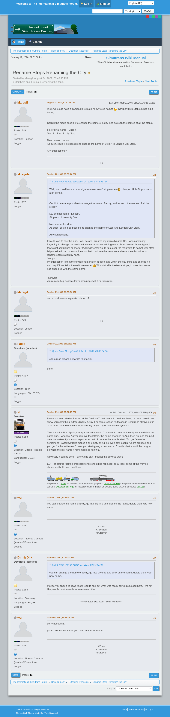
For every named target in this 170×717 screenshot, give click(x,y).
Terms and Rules (136, 709)
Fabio (21, 343)
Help (124, 709)
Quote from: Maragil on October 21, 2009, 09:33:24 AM (80, 351)
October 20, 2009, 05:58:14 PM (61, 174)
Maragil (22, 102)
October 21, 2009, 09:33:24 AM (61, 292)
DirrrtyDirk (24, 557)
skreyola (23, 174)
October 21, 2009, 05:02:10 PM (61, 412)
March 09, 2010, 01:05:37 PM (60, 557)
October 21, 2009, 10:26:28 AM (61, 344)
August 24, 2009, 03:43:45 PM (61, 102)
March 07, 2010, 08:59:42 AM (60, 497)
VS (19, 412)
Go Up (15, 675)
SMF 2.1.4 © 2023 (24, 709)
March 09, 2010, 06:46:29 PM (60, 617)
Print (154, 92)
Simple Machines (41, 709)
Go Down (17, 92)
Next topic (151, 81)
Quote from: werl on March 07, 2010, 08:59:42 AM (77, 565)
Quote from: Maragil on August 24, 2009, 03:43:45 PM (79, 181)
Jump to (111, 688)
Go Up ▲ (149, 709)
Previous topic (134, 81)
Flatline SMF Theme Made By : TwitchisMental (37, 713)
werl (20, 497)
